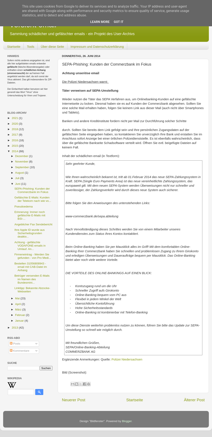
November (22, 161)
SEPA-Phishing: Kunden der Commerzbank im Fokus (32, 190)
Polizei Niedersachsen (126, 359)
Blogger (127, 421)
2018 (15, 129)
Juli (17, 178)
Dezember (22, 156)
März (18, 309)
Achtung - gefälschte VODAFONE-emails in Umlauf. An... (30, 246)
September (22, 167)
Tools (30, 46)
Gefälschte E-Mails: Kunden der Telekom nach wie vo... (32, 199)
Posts (15, 343)
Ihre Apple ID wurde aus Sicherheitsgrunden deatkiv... (29, 233)
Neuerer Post (73, 400)
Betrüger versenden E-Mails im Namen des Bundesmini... (32, 279)
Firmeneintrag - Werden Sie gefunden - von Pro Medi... (32, 256)
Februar (20, 315)
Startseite (13, 46)
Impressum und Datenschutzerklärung (97, 46)
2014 (15, 151)
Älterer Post (194, 400)
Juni (18, 183)
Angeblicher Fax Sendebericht (33, 224)
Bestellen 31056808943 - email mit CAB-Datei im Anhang (30, 267)
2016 (15, 140)
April (18, 304)
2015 (15, 145)
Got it (118, 22)
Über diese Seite (52, 46)
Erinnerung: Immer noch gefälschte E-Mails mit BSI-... (29, 215)
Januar (20, 320)
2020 (15, 123)
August (20, 172)
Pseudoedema (23, 206)
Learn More (100, 22)
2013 (15, 327)
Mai (18, 298)
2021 (15, 118)
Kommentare (19, 350)
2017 (15, 134)
